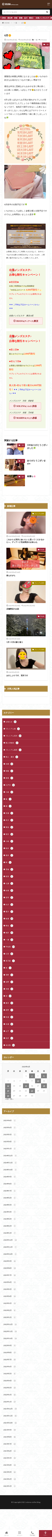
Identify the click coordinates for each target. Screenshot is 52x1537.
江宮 (9, 953)
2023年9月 (9, 1261)
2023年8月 (9, 1268)
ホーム (6, 1533)
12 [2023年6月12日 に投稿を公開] (8, 1086)
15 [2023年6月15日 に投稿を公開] (26, 1086)
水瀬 (9, 1024)
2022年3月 (9, 1387)
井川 (9, 820)
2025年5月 (9, 1134)
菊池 (9, 827)
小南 (9, 841)
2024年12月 (10, 1155)
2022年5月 (9, 1373)
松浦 (9, 1017)
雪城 (9, 869)
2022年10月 (10, 1338)
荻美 (9, 876)
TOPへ (45, 1533)
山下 (9, 1031)
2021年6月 (9, 1451)
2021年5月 (9, 1458)
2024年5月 (9, 1204)
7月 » (11, 1099)
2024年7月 (9, 1190)
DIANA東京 (27, 321)
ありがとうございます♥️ (36, 462)
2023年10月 (10, 1254)
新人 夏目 (12, 757)
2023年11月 (10, 1247)
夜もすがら (10, 575)
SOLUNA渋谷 (26, 406)
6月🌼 (23, 23)
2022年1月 (9, 1401)
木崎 (9, 989)
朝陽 (9, 771)
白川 (9, 904)
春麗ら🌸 (31, 476)
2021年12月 (10, 1408)
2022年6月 (9, 1366)
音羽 (9, 897)
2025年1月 (9, 1148)
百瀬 (9, 813)
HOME (7, 23)
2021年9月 (9, 1429)
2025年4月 (9, 1141)
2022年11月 (10, 1331)
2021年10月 (10, 1422)
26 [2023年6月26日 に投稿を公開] (8, 1096)
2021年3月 (9, 1472)
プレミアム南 (13, 728)
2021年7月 (9, 1444)
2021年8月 (9, 1437)
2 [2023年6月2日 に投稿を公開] (31, 1076)
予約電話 (32, 1533)
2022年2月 (9, 1394)
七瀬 (9, 883)
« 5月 (7, 1099)
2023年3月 (9, 1303)
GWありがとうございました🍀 (37, 446)
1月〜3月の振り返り (14, 642)
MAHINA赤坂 (26, 418)
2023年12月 (10, 1240)
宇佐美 (42, 549)
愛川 (9, 911)
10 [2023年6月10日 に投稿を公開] (38, 1081)
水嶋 (9, 764)
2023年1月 (9, 1317)
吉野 (9, 982)
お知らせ (11, 721)
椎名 (9, 925)
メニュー (19, 1533)
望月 (9, 834)
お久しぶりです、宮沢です (17, 675)
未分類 (10, 1045)
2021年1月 (9, 1486)
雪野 (9, 975)
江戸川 (10, 785)
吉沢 (9, 1038)
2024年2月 (9, 1226)
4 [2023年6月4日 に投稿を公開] (43, 1076)
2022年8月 (9, 1352)
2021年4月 (9, 1465)
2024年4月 (9, 1212)
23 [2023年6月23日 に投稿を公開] (32, 1091)
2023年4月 (9, 1296)
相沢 (9, 932)
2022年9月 (9, 1345)
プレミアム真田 (13, 750)
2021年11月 (10, 1415)
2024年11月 (10, 1162)
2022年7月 (9, 1359)
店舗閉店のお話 (12, 609)
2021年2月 (9, 1479)
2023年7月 (9, 1275)
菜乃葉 (10, 960)
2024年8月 (9, 1183)
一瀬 (15, 23)
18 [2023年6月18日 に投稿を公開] (44, 1086)
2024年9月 (9, 1176)
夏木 (9, 1003)
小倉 (9, 792)
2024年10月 (10, 1169)
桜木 (9, 848)
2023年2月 (9, 1310)
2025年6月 (9, 1127)
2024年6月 (9, 1197)
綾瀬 (9, 918)
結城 (9, 890)
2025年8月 (9, 1120)
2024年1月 (9, 1233)
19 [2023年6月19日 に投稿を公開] (8, 1091)
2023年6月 (9, 1282)
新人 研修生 (12, 742)
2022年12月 (10, 1324)
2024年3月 (9, 1219)
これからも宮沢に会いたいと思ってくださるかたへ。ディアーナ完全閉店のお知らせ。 (25, 540)
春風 (9, 778)
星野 (9, 1010)
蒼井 (9, 855)
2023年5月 (9, 1289)
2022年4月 (9, 1380)
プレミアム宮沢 (39, 513)
